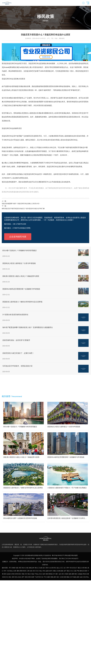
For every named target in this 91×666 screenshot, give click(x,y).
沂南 (84, 577)
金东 (60, 574)
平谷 (45, 577)
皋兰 (63, 574)
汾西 (14, 571)
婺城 (81, 571)
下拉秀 (36, 577)
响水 (23, 568)
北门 (65, 568)
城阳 (48, 577)
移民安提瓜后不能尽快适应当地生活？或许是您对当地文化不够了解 (23, 208)
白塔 (82, 568)
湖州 (13, 577)
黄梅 (51, 577)
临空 (43, 574)
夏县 (79, 568)
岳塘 (58, 571)
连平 (65, 571)
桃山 (40, 571)
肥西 (21, 571)
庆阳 (29, 577)
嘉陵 (61, 571)
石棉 (3, 577)
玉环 (71, 577)
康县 (68, 571)
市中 (5, 571)
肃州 (55, 577)
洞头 (16, 577)
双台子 (75, 568)
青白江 (37, 568)
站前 (31, 571)
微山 (11, 571)
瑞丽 (74, 577)
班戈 (71, 568)
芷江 (61, 568)
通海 (18, 571)
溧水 (19, 574)
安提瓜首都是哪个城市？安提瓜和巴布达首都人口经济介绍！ (21, 203)
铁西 (24, 571)
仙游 (81, 577)
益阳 (47, 571)
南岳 (19, 577)
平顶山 (36, 574)
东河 (34, 571)
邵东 (5, 574)
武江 (37, 571)
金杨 (8, 574)
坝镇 (23, 574)
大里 (8, 571)
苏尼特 (85, 571)
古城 (26, 568)
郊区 (20, 568)
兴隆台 (54, 571)
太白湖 (51, 568)
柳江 (76, 574)
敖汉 (29, 574)
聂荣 (73, 574)
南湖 (47, 574)
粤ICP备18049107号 (58, 555)
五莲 (74, 571)
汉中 (53, 574)
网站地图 (68, 555)
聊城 (50, 574)
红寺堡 (12, 574)
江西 (27, 571)
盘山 (58, 568)
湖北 (9, 577)
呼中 (68, 568)
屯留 (16, 568)
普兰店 (41, 577)
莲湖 (64, 577)
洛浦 (40, 568)
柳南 (13, 568)
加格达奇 (31, 568)
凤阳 (66, 574)
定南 (61, 577)
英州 (47, 568)
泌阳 (77, 577)
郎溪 (84, 574)
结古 (40, 574)
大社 (71, 571)
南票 (32, 577)
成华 (50, 571)
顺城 (68, 577)
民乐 (55, 568)
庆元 (6, 577)
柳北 (85, 568)
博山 (87, 577)
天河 (26, 574)
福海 (70, 574)
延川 (44, 568)
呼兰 (10, 568)
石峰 (87, 574)
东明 (16, 574)
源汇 (58, 577)
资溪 (26, 577)
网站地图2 (74, 555)
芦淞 (78, 571)
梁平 (23, 577)
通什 (56, 574)
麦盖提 (80, 574)
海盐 (32, 574)
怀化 (44, 571)
